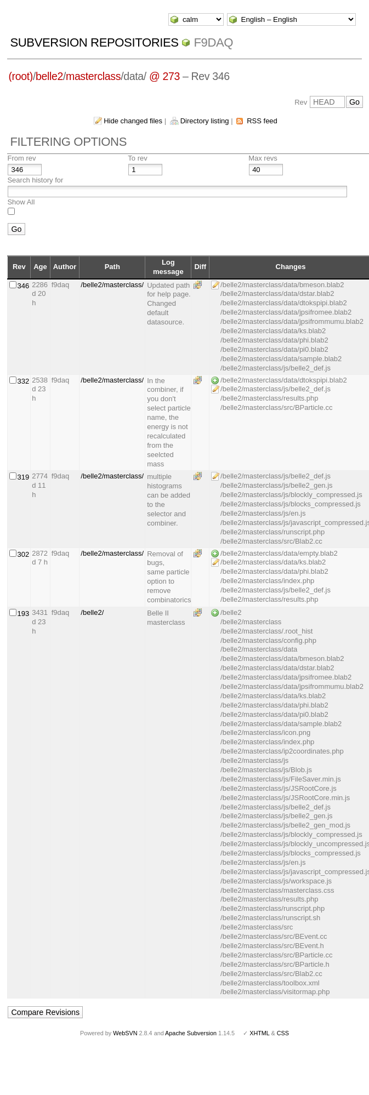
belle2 (49, 76)
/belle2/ (92, 612)
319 (23, 477)
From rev (21, 158)
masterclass (93, 76)
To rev (137, 158)
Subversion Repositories (94, 42)
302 (23, 554)
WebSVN (125, 1033)
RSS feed (262, 121)
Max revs (262, 158)
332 (23, 381)
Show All (21, 202)
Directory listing (204, 121)
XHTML (259, 1033)
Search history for (35, 180)
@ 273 (164, 76)
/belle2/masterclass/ (112, 285)
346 (23, 286)
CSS (283, 1033)
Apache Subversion (191, 1033)
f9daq (213, 42)
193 (23, 613)
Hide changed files (133, 121)
